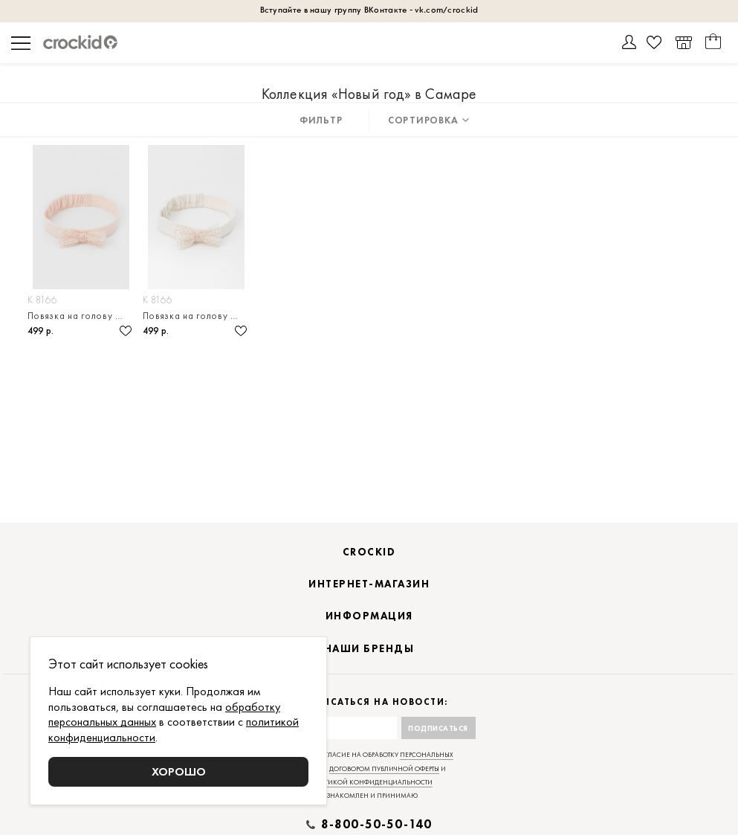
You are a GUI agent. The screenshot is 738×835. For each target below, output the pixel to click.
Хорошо (179, 771)
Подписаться (438, 728)
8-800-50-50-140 (377, 824)
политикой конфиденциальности (369, 782)
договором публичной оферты (384, 768)
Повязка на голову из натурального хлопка (81, 315)
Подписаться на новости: (369, 702)
